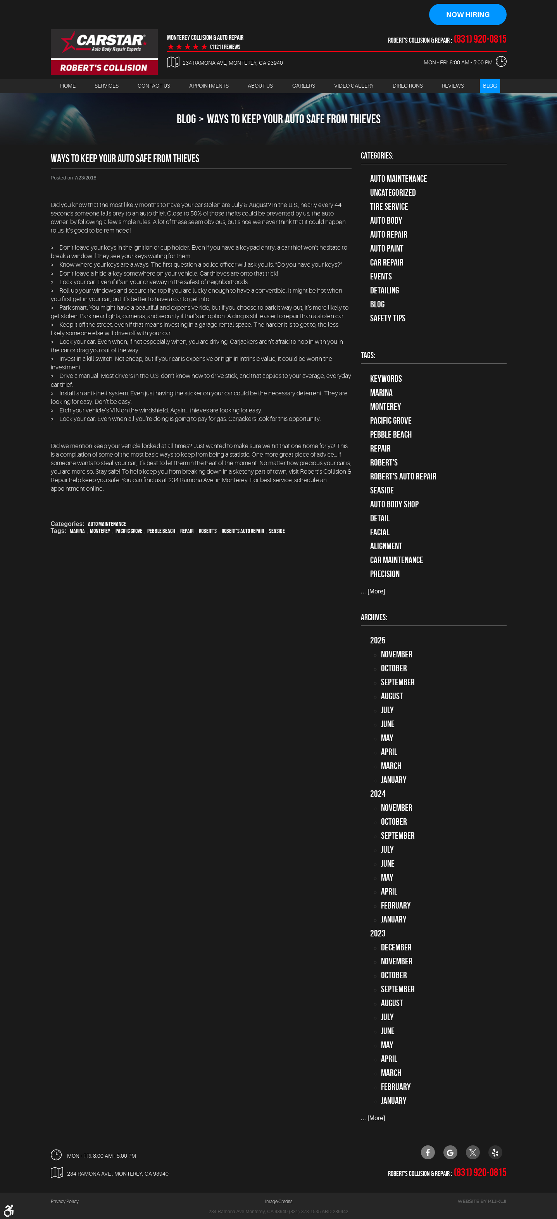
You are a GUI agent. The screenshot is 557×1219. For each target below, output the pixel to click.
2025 (378, 640)
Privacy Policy (65, 1201)
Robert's (208, 531)
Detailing (384, 290)
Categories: (377, 155)
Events (381, 276)
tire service (389, 207)
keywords (386, 379)
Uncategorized (393, 193)
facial (380, 532)
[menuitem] (68, 86)
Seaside (277, 531)
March (391, 766)
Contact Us (154, 86)
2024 (378, 794)
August (392, 696)
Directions (408, 86)
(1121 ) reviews (225, 47)
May (387, 738)
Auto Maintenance (107, 524)
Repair (186, 531)
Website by (482, 1201)
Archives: (374, 617)
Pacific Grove (129, 531)
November (396, 654)
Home (68, 86)
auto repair (388, 234)
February (396, 905)
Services (107, 86)
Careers (303, 86)
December (396, 947)
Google (450, 1152)
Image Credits (278, 1201)
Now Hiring (468, 15)
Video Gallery (354, 86)
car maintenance (396, 560)
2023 (378, 933)
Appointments (209, 86)
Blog (490, 86)
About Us (260, 86)
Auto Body (386, 221)
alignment (386, 546)
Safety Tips (387, 318)
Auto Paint (387, 248)
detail (380, 518)
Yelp (495, 1152)
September (398, 682)
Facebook (428, 1152)
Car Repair (387, 262)
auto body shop (394, 504)
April (389, 752)
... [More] (373, 591)
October (394, 668)
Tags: (368, 355)
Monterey (100, 531)
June (388, 724)
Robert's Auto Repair (243, 531)
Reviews (453, 86)
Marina (77, 531)
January (394, 780)
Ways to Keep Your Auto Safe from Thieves (294, 119)
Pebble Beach (161, 531)
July (387, 710)
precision (385, 574)
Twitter (473, 1152)
